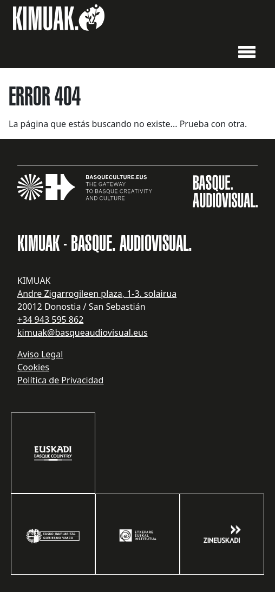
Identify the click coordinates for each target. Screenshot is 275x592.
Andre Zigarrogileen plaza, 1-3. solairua (96, 294)
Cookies (33, 367)
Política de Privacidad (60, 380)
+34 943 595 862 (50, 319)
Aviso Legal (40, 354)
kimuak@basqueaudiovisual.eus (82, 332)
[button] (247, 51)
